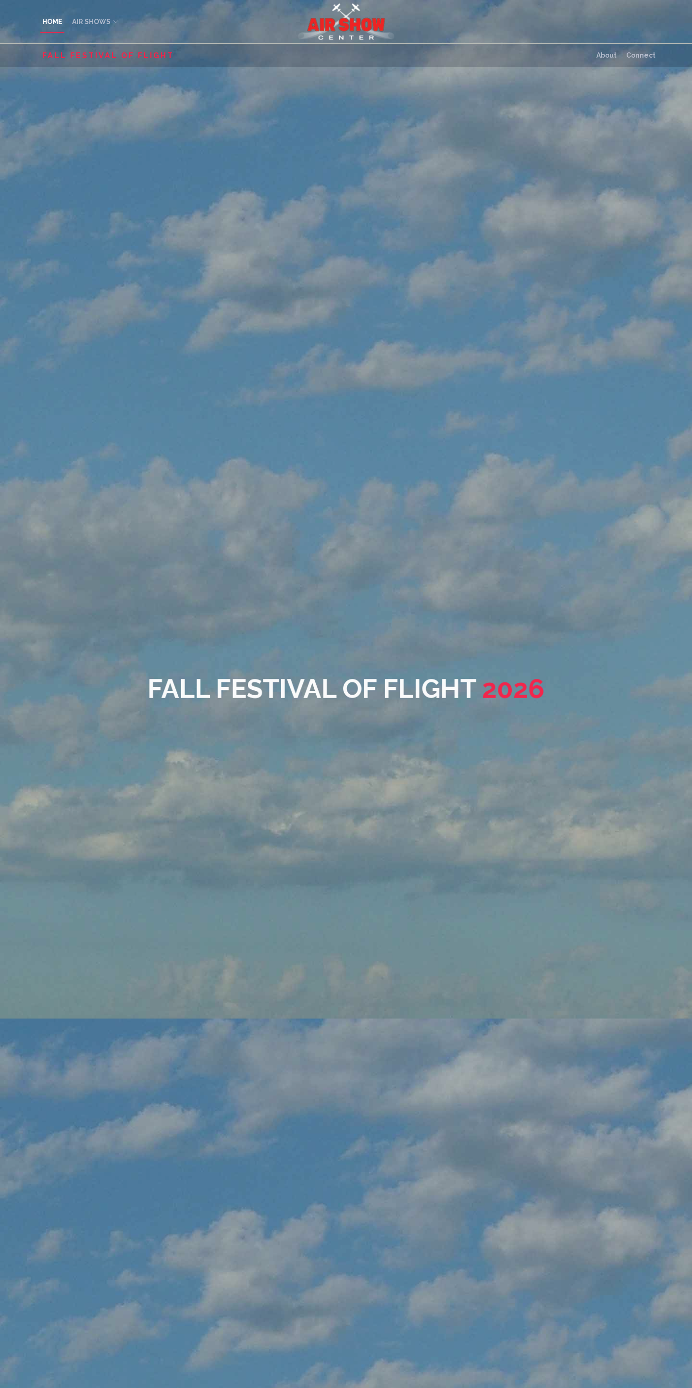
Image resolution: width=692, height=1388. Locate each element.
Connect (640, 55)
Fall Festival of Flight (108, 55)
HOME (52, 21)
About (606, 55)
